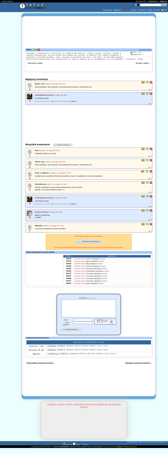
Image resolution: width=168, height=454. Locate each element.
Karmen (38, 214)
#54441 (85, 355)
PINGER (84, 450)
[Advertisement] (9, 227)
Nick (66, 325)
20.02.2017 (143, 50)
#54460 (52, 352)
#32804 (113, 359)
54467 (68, 282)
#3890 (64, 359)
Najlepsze (117, 10)
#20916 (74, 359)
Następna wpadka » (143, 65)
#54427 (78, 355)
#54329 (99, 355)
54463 (68, 261)
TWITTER (76, 450)
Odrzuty (125, 10)
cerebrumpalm (40, 97)
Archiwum (142, 10)
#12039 (53, 360)
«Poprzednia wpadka (34, 65)
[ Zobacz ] (73, 103)
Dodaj (150, 10)
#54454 (105, 351)
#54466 (61, 352)
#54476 (78, 351)
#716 (106, 359)
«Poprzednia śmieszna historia (39, 369)
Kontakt (157, 10)
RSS (164, 10)
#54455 (85, 351)
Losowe (133, 10)
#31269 (98, 359)
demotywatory (64, 452)
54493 (68, 267)
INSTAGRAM (67, 450)
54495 (68, 285)
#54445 (70, 355)
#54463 (92, 351)
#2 (52, 103)
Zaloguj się (163, 1)
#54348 (105, 355)
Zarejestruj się (153, 1)
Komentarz (87, 300)
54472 (68, 279)
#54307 (61, 356)
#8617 (90, 359)
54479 (68, 264)
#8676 (82, 359)
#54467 (99, 351)
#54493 (70, 352)
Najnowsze (107, 10)
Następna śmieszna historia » (138, 369)
